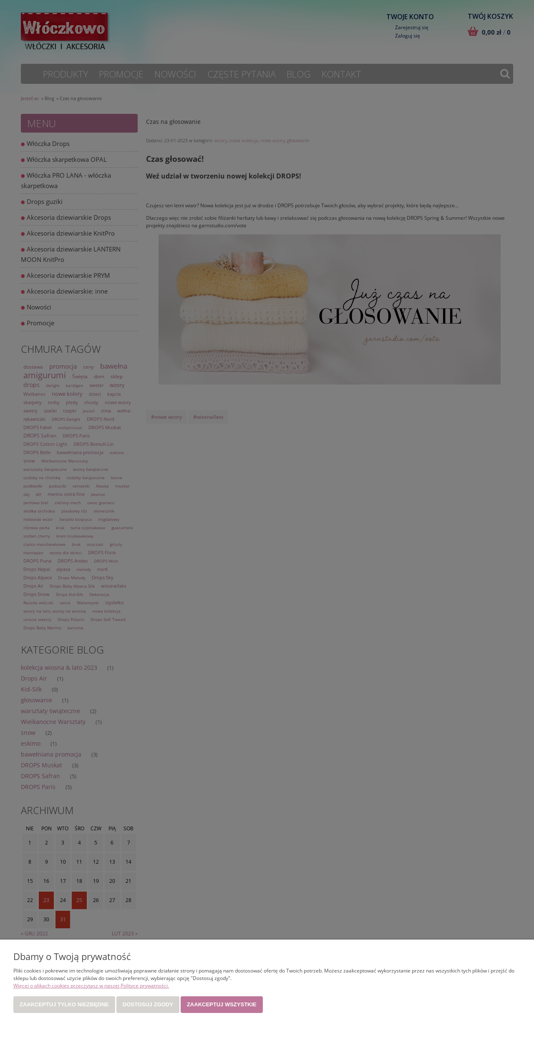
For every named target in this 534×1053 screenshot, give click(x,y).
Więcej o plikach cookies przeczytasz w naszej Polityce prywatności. (91, 985)
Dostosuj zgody (148, 1004)
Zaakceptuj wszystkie (222, 1004)
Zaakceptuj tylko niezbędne (64, 1004)
